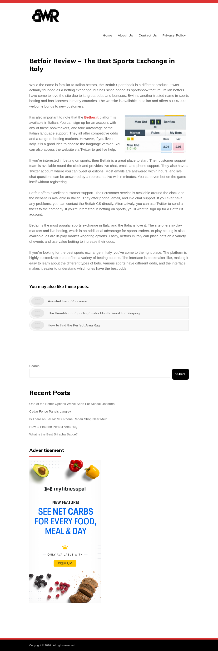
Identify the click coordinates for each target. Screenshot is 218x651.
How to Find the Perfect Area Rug (53, 427)
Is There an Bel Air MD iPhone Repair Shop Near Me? (68, 419)
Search (34, 366)
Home (107, 35)
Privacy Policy (174, 35)
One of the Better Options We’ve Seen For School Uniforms (71, 404)
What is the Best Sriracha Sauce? (53, 434)
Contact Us (148, 35)
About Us (125, 35)
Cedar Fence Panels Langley (50, 411)
